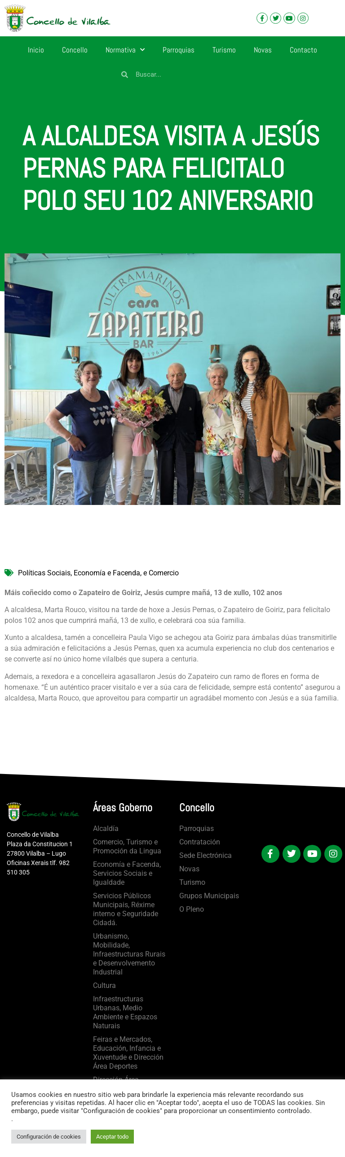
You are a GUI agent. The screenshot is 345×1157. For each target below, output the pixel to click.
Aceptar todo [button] (112, 1136)
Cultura (104, 985)
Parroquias (179, 50)
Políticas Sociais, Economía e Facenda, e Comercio (98, 573)
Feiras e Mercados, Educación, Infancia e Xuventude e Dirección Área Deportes (128, 1052)
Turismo (224, 50)
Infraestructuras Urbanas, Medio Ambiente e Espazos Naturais (125, 1012)
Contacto (303, 50)
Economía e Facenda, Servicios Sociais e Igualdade (127, 873)
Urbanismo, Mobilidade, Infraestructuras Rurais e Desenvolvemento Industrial (129, 954)
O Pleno (191, 909)
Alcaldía (106, 828)
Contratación (199, 842)
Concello (75, 50)
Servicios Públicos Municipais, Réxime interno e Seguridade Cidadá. (125, 909)
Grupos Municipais (209, 896)
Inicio (36, 50)
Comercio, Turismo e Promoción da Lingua (127, 846)
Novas (263, 50)
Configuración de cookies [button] (49, 1136)
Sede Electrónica (205, 855)
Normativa (125, 50)
